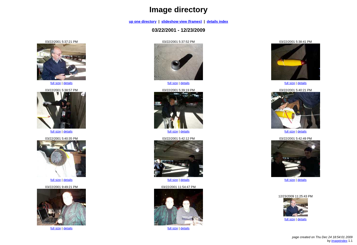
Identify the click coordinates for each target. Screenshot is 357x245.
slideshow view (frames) (181, 21)
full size (55, 83)
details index (217, 21)
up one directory (142, 21)
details (67, 83)
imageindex (339, 241)
